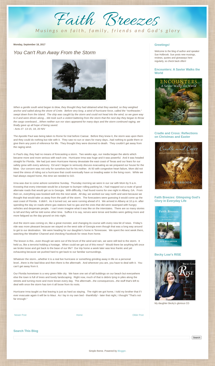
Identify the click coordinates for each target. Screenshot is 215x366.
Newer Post (20, 315)
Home (79, 315)
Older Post (138, 315)
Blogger (121, 351)
